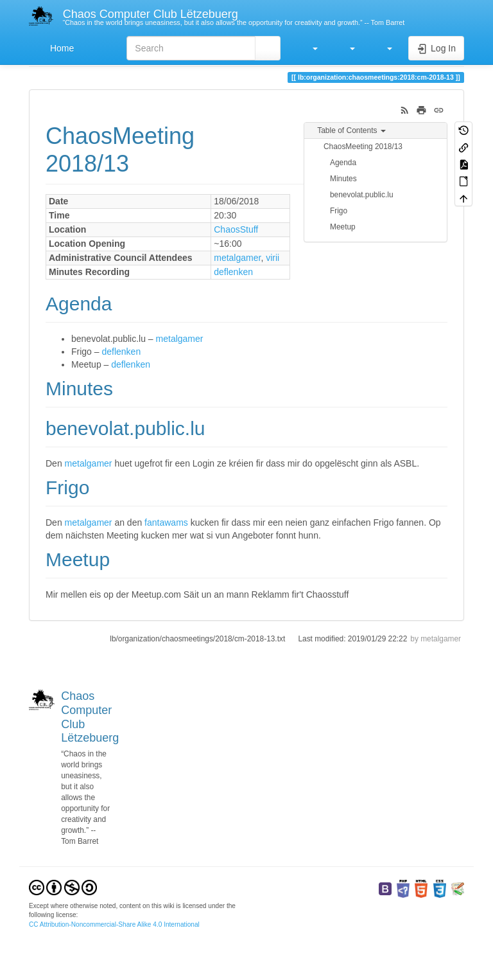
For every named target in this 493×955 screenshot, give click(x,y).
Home (61, 48)
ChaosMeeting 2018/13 (363, 146)
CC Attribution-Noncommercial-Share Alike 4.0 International (114, 924)
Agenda (343, 162)
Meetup (343, 226)
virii (272, 258)
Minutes (343, 178)
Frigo (338, 210)
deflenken (233, 272)
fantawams (166, 522)
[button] (308, 48)
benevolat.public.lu (362, 194)
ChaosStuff (236, 229)
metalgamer (237, 258)
